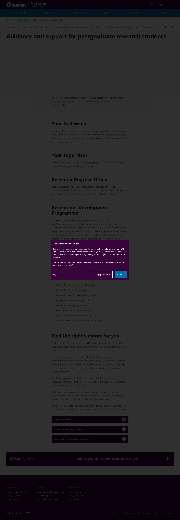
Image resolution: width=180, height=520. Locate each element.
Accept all (121, 274)
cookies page (66, 265)
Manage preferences (102, 274)
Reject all (57, 274)
